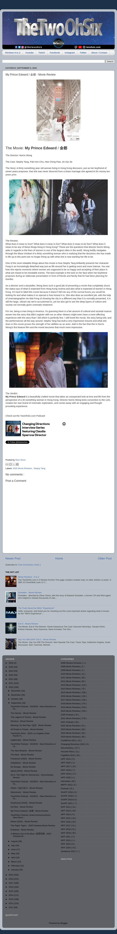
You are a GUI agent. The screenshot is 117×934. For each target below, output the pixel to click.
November (16, 695)
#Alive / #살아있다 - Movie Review (27, 788)
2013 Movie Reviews (71, 685)
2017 (11, 883)
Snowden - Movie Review (29, 592)
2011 (11, 907)
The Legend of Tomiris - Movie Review (28, 717)
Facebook (55, 52)
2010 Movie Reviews (71, 674)
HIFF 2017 (66, 766)
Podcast (65, 788)
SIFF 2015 (66, 818)
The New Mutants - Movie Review (26, 750)
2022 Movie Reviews (71, 725)
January (15, 870)
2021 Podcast (67, 722)
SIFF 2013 (66, 811)
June (13, 849)
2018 (11, 879)
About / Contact (99, 52)
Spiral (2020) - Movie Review (24, 771)
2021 (11, 683)
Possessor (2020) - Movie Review (26, 759)
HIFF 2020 (66, 777)
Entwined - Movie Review (22, 830)
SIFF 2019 (66, 833)
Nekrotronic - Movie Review (23, 792)
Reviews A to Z (12, 52)
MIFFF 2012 (67, 785)
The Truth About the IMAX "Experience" (36, 608)
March (14, 862)
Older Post (105, 558)
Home (59, 558)
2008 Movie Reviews (71, 666)
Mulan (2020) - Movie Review (24, 821)
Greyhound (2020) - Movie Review (26, 803)
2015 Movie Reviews (71, 692)
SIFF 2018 (66, 829)
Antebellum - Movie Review (23, 763)
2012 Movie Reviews (71, 681)
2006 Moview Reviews (71, 663)
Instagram (70, 52)
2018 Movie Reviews (71, 703)
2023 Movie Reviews (71, 729)
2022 (11, 679)
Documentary (67, 748)
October (15, 699)
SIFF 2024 (66, 847)
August (14, 841)
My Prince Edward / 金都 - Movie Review (29, 811)
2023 (11, 675)
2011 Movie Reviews (71, 677)
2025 (11, 667)
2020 (11, 687)
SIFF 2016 (66, 822)
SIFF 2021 (66, 836)
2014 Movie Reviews (71, 689)
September (16, 703)
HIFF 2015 (66, 759)
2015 (11, 891)
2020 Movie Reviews (22, 468)
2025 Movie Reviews (71, 737)
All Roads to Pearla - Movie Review (27, 729)
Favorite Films (68, 751)
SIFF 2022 (66, 840)
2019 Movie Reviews (71, 707)
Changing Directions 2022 (73, 744)
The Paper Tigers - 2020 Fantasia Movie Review (33, 825)
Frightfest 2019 (68, 755)
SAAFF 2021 (67, 803)
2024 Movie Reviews (71, 733)
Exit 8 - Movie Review (28, 624)
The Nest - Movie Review (22, 754)
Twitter (83, 52)
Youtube (29, 52)
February (15, 866)
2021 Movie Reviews (71, 718)
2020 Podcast (67, 715)
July (13, 845)
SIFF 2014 (66, 814)
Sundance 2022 (68, 851)
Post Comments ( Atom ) (29, 565)
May (13, 853)
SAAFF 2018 (67, 796)
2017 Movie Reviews (71, 700)
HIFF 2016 (66, 763)
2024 (11, 671)
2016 (11, 887)
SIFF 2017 (66, 825)
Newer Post (12, 558)
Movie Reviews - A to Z (28, 577)
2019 (11, 875)
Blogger (64, 923)
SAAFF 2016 (67, 792)
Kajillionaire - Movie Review (23, 740)
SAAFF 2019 (67, 799)
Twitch (41, 52)
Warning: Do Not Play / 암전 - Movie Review (31, 725)
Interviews (66, 781)
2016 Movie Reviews (71, 696)
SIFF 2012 (66, 807)
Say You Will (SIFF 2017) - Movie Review (37, 639)
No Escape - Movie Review (23, 767)
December (16, 691)
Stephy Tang (39, 468)
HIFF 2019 (66, 774)
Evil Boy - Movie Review (22, 807)
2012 (11, 903)
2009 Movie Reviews (71, 670)
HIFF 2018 (66, 770)
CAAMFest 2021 (69, 740)
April (13, 857)
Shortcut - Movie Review (22, 721)
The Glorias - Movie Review (23, 713)
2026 (11, 663)
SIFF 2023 (66, 844)
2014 (11, 895)
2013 (11, 899)
